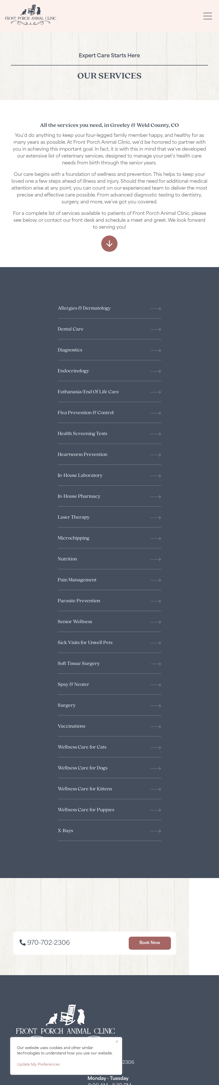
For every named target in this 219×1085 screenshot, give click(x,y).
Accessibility (55, 1079)
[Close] (117, 1041)
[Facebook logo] (110, 887)
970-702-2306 (63, 672)
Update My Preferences (38, 1065)
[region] (66, 1056)
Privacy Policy (25, 1079)
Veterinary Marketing (186, 1079)
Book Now (164, 671)
